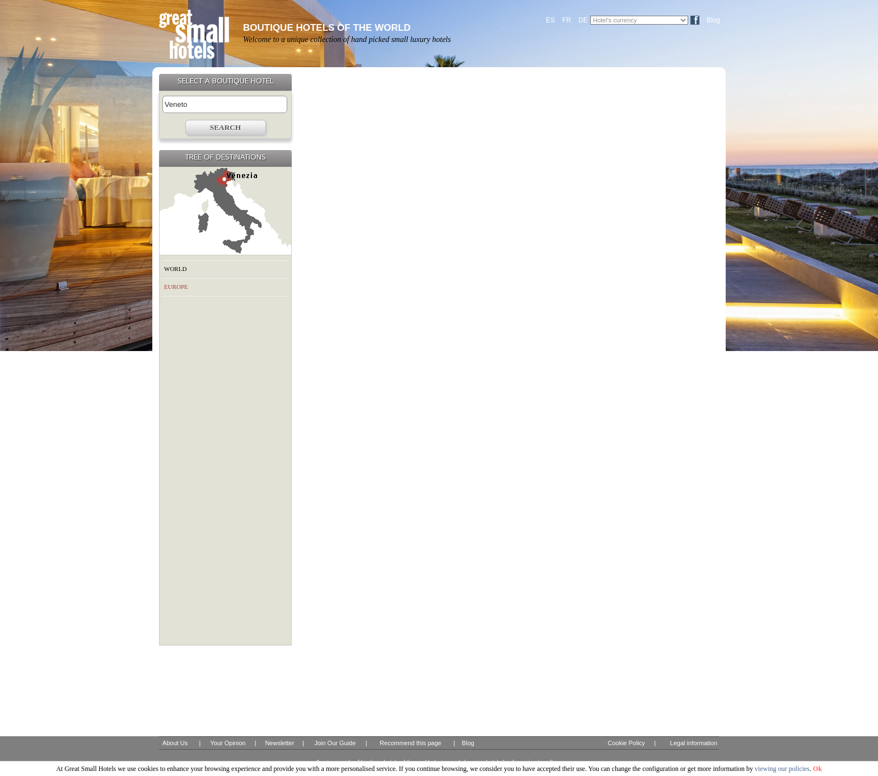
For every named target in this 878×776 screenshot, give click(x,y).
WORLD (175, 268)
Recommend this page (410, 743)
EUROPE (176, 286)
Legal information (693, 743)
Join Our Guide (335, 743)
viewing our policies (782, 769)
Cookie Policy (626, 743)
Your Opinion (227, 743)
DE (583, 20)
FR (566, 20)
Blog (713, 20)
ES (550, 20)
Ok (817, 769)
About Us (175, 743)
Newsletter (279, 743)
